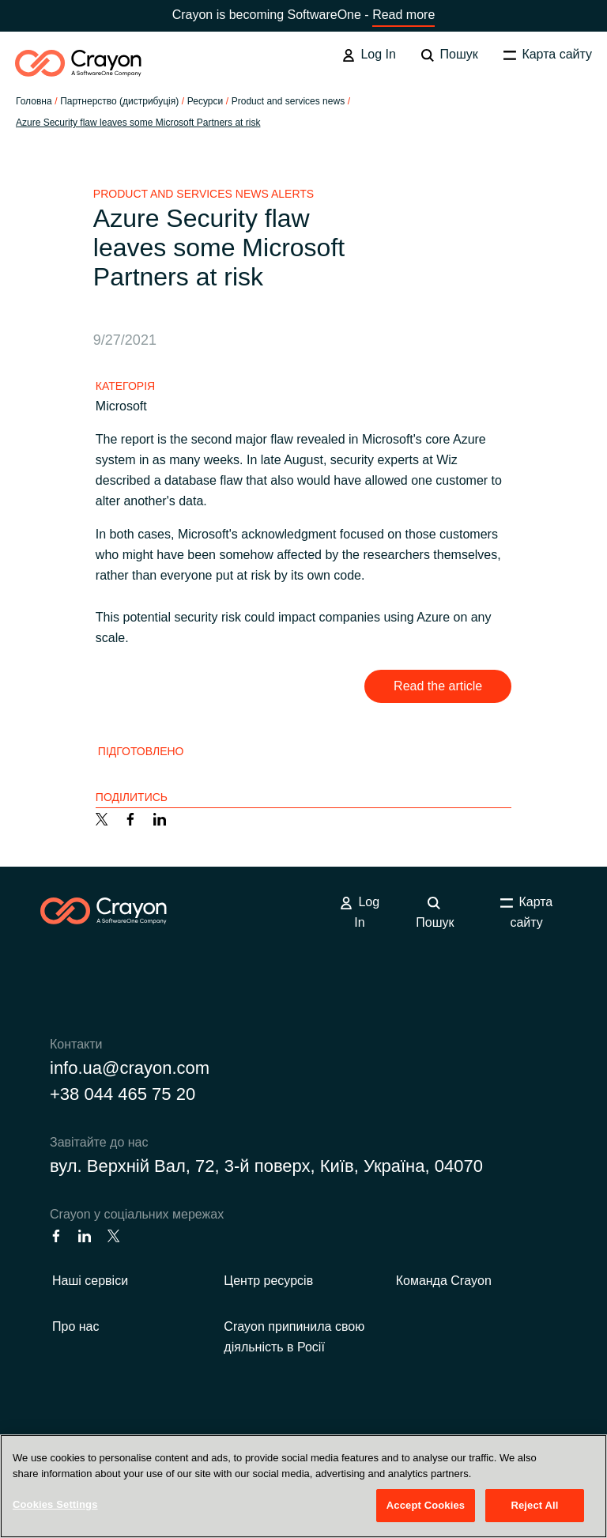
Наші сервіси (90, 1280)
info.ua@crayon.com (129, 1068)
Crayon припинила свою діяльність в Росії (294, 1337)
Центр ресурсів (268, 1280)
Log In (369, 54)
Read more (403, 14)
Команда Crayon (444, 1280)
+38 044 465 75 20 (122, 1094)
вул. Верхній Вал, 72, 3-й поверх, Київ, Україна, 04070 (266, 1166)
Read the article (438, 686)
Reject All (534, 1505)
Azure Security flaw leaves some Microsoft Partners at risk (138, 122)
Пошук (449, 54)
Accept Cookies (425, 1505)
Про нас (75, 1326)
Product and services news (288, 101)
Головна (34, 101)
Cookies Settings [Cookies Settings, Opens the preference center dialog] (55, 1504)
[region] (303, 1486)
